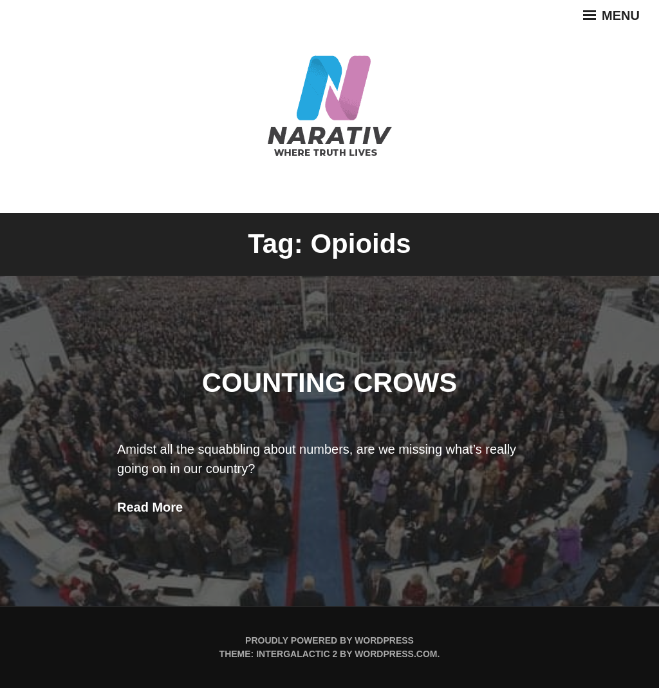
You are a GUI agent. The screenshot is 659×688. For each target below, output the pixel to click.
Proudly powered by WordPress (329, 640)
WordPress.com (396, 654)
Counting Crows (330, 382)
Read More (150, 507)
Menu (611, 15)
